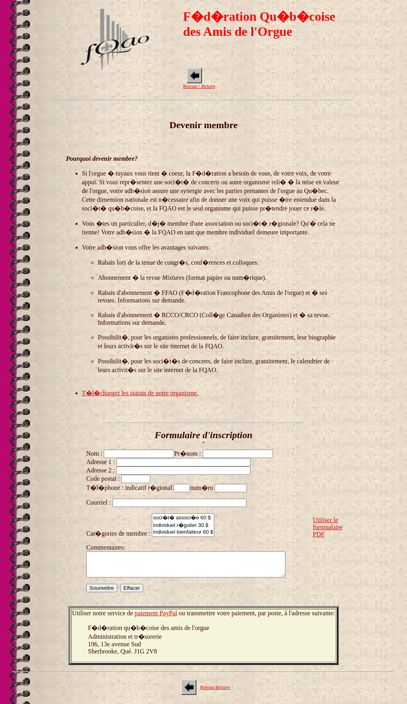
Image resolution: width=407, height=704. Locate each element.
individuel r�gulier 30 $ (183, 525)
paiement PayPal (156, 617)
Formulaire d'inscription (203, 435)
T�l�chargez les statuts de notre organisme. (140, 393)
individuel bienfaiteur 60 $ (183, 532)
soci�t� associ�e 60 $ (183, 517)
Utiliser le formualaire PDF (328, 529)
